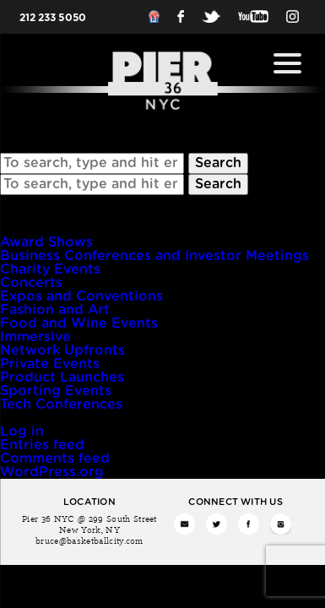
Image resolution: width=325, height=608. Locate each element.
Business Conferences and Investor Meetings (154, 256)
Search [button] (218, 163)
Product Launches (62, 377)
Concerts (31, 283)
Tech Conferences (61, 404)
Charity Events (50, 269)
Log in (22, 431)
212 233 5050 (52, 18)
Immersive (35, 337)
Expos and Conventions (81, 296)
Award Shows (46, 242)
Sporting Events (55, 391)
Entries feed (42, 445)
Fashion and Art (55, 310)
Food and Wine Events (79, 323)
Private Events (50, 364)
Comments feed (55, 458)
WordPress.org (52, 472)
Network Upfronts (62, 350)
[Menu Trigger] (288, 63)
